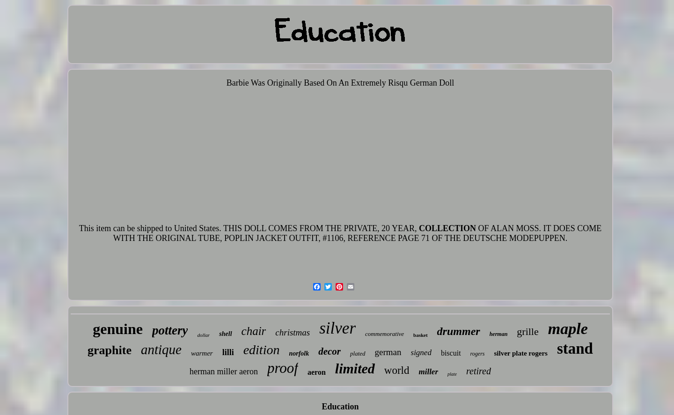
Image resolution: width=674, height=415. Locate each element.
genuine (118, 328)
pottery (170, 330)
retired (478, 371)
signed (421, 352)
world (397, 370)
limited (355, 368)
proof (282, 368)
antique (161, 349)
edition (261, 349)
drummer (458, 331)
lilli (228, 352)
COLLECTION (447, 228)
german (388, 352)
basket (420, 335)
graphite (110, 350)
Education (340, 406)
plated (358, 353)
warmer (202, 353)
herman (499, 334)
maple (568, 328)
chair (254, 331)
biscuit (451, 353)
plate (452, 374)
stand (575, 348)
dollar (203, 335)
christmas (292, 332)
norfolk (299, 353)
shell (225, 333)
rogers (477, 353)
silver (337, 328)
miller (428, 371)
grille (527, 331)
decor (329, 351)
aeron (317, 372)
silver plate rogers (520, 353)
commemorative (384, 333)
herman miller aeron (224, 371)
